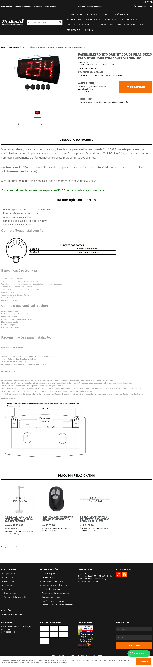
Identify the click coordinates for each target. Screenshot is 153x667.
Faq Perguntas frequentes (53, 601)
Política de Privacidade (52, 589)
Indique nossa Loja (12, 589)
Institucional (8, 569)
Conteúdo (6, 610)
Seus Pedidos (50, 6)
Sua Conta (38, 6)
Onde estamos (10, 593)
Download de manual (51, 597)
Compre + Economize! (98, 14)
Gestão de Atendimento (14, 614)
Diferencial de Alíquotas (52, 581)
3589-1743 (84, 573)
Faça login (98, 6)
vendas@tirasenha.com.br (89, 581)
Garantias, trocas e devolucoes (55, 585)
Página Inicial (9, 573)
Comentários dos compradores (55, 593)
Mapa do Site (9, 581)
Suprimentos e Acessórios (131, 25)
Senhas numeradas (103, 25)
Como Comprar (48, 573)
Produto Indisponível (20, 499)
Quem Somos (9, 585)
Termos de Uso (48, 577)
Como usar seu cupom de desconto (57, 605)
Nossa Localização (23, 6)
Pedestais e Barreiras (78, 25)
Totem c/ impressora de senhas (83, 19)
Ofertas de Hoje (75, 14)
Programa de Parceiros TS (15, 597)
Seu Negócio (73, 30)
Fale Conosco (6, 6)
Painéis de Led (121, 14)
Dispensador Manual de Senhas (120, 19)
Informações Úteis (50, 569)
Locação (88, 30)
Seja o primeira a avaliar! (87, 68)
